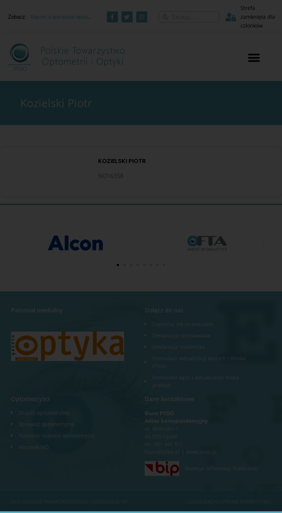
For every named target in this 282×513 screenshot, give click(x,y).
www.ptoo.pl (201, 451)
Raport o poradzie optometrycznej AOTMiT (82, 16)
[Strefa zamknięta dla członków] (231, 17)
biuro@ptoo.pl (162, 451)
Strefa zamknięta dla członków (258, 16)
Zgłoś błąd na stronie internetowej (229, 502)
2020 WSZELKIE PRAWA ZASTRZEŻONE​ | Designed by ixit (70, 502)
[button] (254, 57)
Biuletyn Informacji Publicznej (221, 468)
